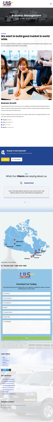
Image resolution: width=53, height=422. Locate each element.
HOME (3, 357)
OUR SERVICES (5, 360)
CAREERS (4, 362)
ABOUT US (4, 359)
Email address (7, 303)
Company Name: (7, 312)
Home (17, 18)
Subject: (5, 307)
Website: (5, 127)
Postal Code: (6, 317)
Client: (4, 122)
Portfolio (22, 18)
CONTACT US (5, 364)
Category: (5, 119)
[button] (1, 190)
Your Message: (7, 321)
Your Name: (6, 293)
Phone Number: (7, 298)
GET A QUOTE (5, 365)
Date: (4, 124)
